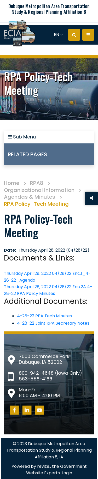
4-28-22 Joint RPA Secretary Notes (53, 323)
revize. (43, 466)
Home (11, 183)
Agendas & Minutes (29, 197)
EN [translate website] (58, 35)
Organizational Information (39, 190)
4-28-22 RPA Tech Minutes (44, 316)
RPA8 (36, 183)
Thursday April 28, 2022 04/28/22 (38, 273)
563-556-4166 (35, 378)
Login (67, 473)
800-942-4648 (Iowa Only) (50, 373)
